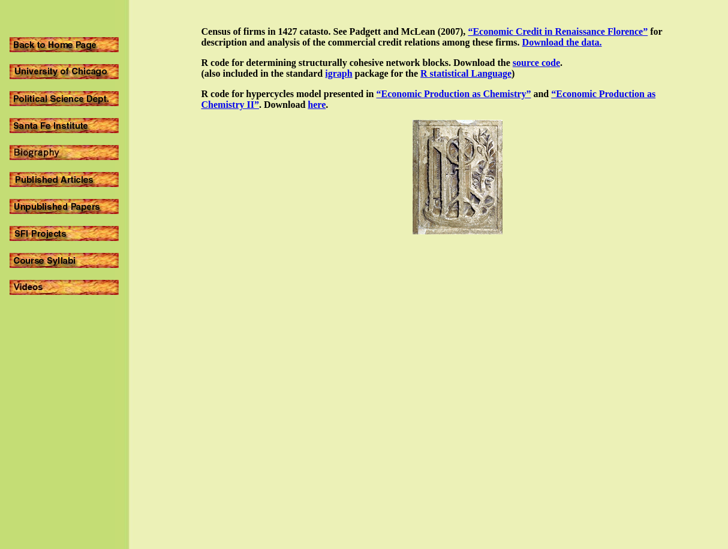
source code (536, 63)
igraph (338, 73)
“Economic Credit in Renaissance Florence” (558, 31)
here (317, 104)
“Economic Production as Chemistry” (453, 94)
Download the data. (562, 42)
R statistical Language (466, 73)
